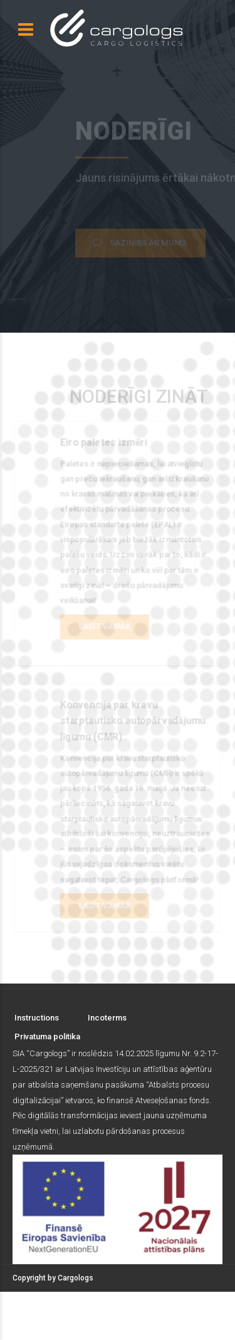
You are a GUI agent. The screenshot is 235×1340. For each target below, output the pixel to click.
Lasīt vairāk (104, 626)
